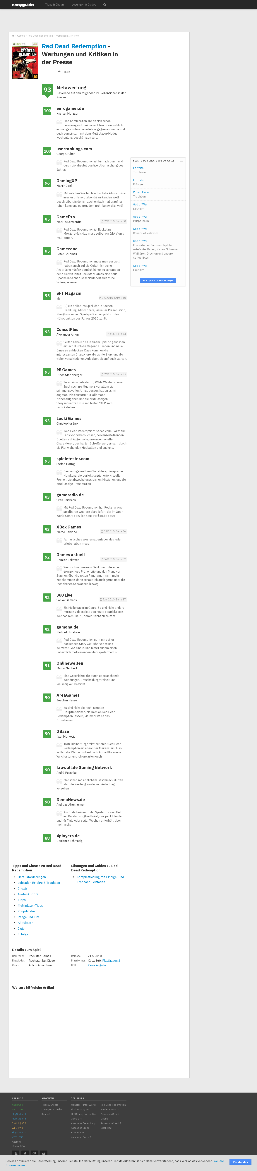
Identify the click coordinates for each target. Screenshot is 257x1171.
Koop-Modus (26, 911)
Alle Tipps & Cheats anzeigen (158, 280)
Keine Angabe (97, 965)
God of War (140, 206)
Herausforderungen (32, 877)
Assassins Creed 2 (81, 1137)
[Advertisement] (98, 20)
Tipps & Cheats (54, 4)
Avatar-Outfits (28, 894)
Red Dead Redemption (74, 46)
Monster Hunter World (83, 1104)
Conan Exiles (141, 194)
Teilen (64, 71)
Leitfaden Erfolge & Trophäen (39, 883)
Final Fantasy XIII (110, 1109)
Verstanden (240, 1162)
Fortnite (139, 170)
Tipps (22, 900)
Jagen (22, 928)
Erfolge (23, 934)
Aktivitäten (25, 923)
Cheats (23, 888)
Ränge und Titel (29, 917)
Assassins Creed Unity (83, 1123)
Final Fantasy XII (80, 1109)
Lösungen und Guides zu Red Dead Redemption (94, 867)
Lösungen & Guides (84, 4)
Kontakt (46, 1114)
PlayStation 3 (111, 960)
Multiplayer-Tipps (30, 906)
